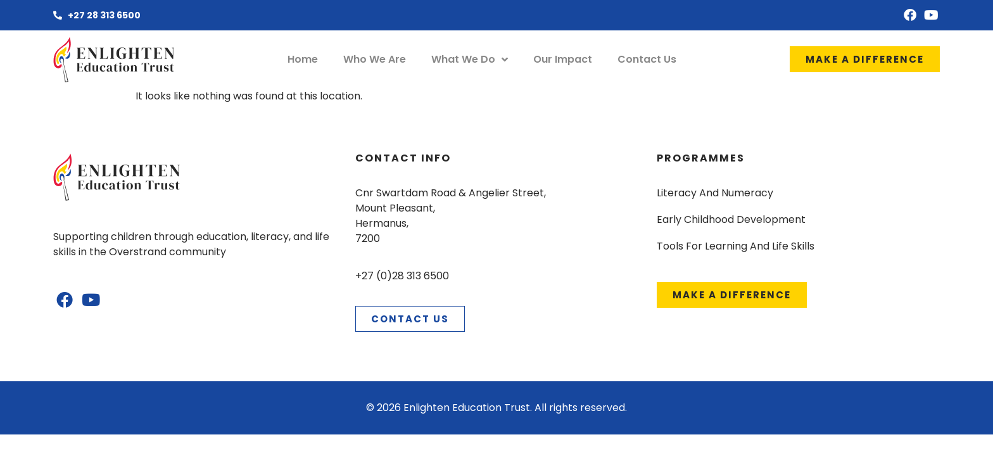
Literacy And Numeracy (715, 193)
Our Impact (562, 59)
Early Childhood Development (731, 219)
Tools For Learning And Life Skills (735, 246)
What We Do (469, 59)
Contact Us (646, 59)
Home (303, 59)
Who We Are (374, 59)
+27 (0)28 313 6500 (402, 276)
